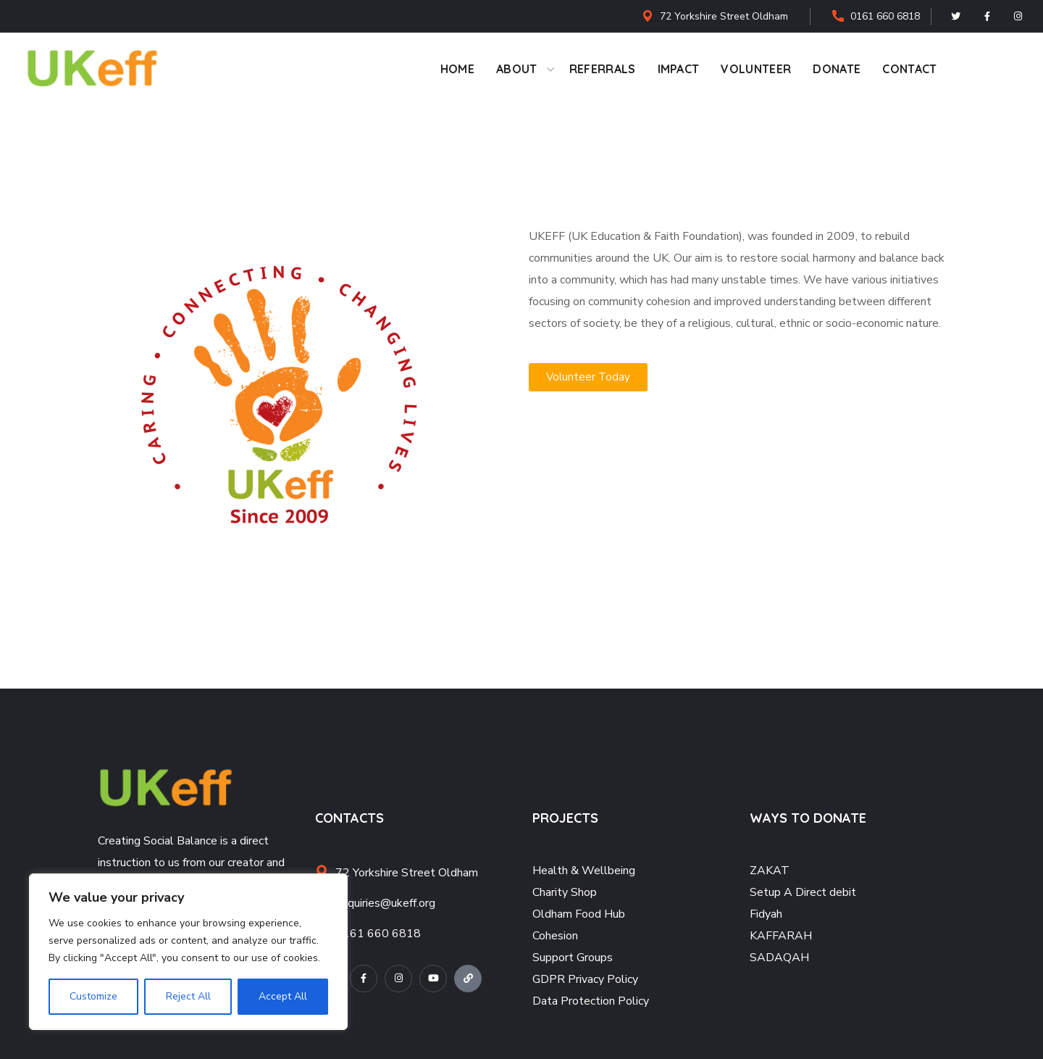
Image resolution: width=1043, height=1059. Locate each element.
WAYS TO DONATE (808, 818)
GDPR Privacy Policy (585, 979)
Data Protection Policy (590, 1001)
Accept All (283, 996)
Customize (93, 996)
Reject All (187, 996)
